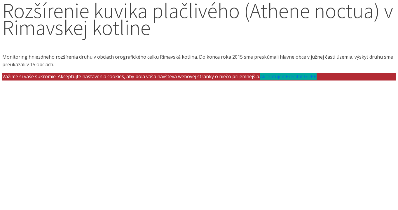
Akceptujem (273, 76)
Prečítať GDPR (301, 76)
